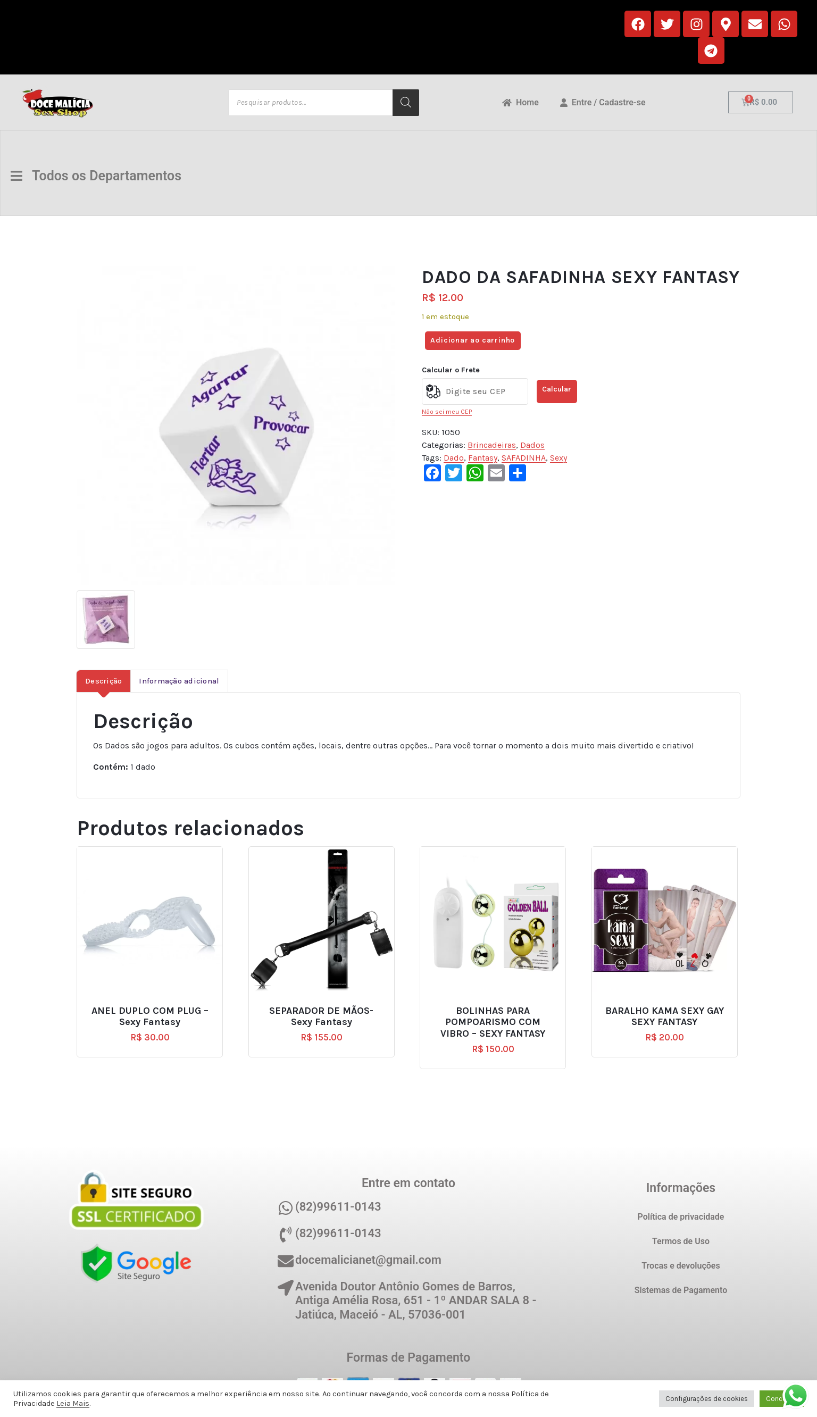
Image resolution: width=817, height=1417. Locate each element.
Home (520, 102)
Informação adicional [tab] (179, 681)
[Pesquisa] (406, 102)
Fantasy (482, 458)
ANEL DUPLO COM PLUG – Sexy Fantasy (150, 1016)
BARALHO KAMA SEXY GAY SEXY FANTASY (664, 1016)
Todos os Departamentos (99, 176)
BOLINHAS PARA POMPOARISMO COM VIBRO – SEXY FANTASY (492, 1022)
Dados (532, 445)
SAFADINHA (524, 458)
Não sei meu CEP (447, 411)
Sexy (558, 458)
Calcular (556, 389)
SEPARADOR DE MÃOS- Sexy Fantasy (321, 1016)
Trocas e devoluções (680, 1266)
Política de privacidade (681, 1217)
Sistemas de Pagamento (681, 1290)
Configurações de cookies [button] (706, 1399)
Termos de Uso (681, 1241)
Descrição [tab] (103, 681)
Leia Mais (72, 1403)
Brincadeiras (492, 445)
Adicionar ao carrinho (472, 340)
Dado (454, 458)
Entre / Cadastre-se (603, 102)
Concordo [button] (781, 1399)
